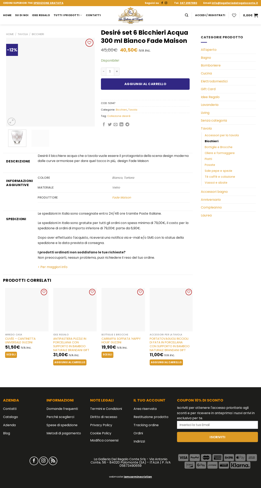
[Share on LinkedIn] (121, 125)
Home (7, 15)
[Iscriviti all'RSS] (53, 461)
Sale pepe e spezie (218, 171)
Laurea (206, 215)
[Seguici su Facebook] (162, 3)
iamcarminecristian (138, 476)
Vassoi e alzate (216, 183)
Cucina (206, 73)
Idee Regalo (41, 15)
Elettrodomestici (214, 81)
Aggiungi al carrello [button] (69, 362)
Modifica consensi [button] (104, 440)
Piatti (208, 159)
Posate (210, 165)
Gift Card (208, 89)
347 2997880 (188, 3)
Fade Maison (121, 197)
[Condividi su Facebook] (104, 125)
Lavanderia (209, 104)
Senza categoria (214, 120)
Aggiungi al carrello (145, 84)
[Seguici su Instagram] (166, 3)
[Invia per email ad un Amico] (115, 125)
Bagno (206, 57)
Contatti (93, 15)
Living (205, 112)
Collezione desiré (118, 116)
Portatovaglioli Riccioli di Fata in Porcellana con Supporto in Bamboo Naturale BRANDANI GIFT (170, 344)
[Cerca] (186, 15)
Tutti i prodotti (68, 15)
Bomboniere (211, 65)
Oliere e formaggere (220, 153)
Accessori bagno (214, 191)
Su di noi (21, 15)
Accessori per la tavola (222, 135)
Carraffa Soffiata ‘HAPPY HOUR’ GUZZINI (121, 340)
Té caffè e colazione (220, 177)
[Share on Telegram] (127, 125)
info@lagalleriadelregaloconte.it (235, 3)
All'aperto (209, 49)
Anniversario (211, 199)
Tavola (23, 34)
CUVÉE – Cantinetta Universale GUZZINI (20, 340)
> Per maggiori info (52, 267)
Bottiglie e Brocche (218, 147)
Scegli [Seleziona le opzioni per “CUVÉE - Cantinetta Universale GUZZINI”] (11, 354)
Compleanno (211, 207)
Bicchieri (38, 34)
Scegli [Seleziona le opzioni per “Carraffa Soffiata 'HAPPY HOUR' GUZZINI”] (107, 354)
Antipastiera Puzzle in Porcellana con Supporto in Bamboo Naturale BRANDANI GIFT (71, 344)
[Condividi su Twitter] (110, 125)
